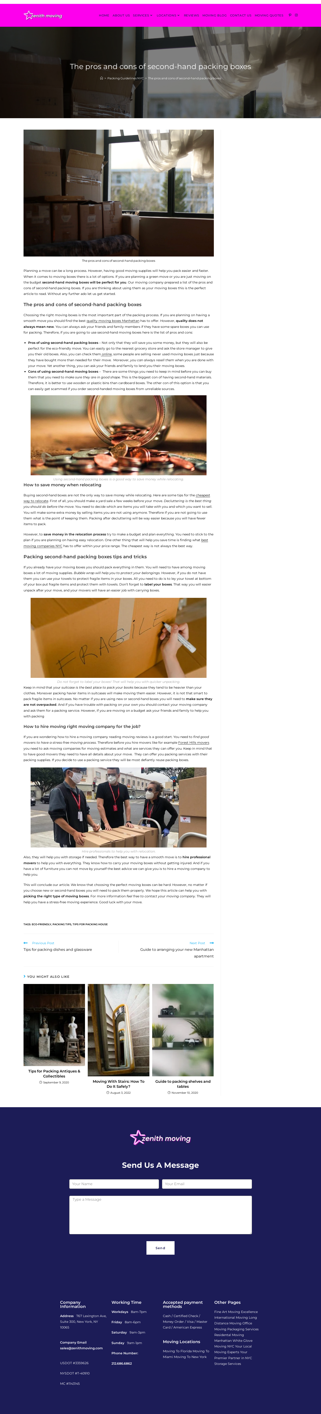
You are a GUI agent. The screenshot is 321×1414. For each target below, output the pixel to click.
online (106, 354)
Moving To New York (190, 1357)
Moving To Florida (177, 1351)
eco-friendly (41, 924)
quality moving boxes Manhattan (113, 321)
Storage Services (227, 1364)
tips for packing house (90, 924)
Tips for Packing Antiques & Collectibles (54, 1073)
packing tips (62, 924)
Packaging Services (243, 1329)
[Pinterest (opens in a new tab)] (290, 15)
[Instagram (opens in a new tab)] (296, 15)
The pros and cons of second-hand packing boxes (184, 78)
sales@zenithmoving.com (81, 1348)
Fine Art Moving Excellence (236, 1312)
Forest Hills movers (193, 742)
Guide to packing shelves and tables (183, 1084)
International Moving (231, 1317)
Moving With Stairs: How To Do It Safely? (118, 1084)
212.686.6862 (121, 1363)
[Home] (101, 78)
